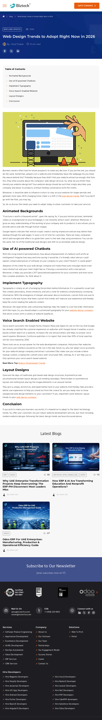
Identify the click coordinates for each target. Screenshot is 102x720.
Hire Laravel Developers (65, 686)
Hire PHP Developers (64, 695)
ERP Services (10, 659)
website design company (81, 310)
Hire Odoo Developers (65, 708)
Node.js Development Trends (31, 363)
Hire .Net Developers (64, 690)
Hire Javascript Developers (17, 686)
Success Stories (45, 654)
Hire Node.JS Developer (65, 681)
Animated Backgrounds (20, 76)
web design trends (70, 196)
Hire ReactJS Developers (16, 704)
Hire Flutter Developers (15, 699)
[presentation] (4, 592)
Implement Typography (20, 86)
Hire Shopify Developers (16, 681)
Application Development (16, 636)
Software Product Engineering (18, 632)
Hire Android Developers (16, 695)
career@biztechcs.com (21, 614)
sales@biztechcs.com (20, 612)
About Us (42, 632)
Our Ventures (44, 636)
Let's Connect (85, 6)
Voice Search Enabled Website (23, 91)
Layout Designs (16, 96)
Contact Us (43, 663)
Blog (11, 16)
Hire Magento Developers (16, 677)
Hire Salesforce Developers (67, 704)
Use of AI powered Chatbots (22, 81)
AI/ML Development (14, 645)
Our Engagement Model (49, 650)
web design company (26, 397)
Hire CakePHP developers (66, 699)
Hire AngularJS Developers (17, 708)
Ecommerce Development (16, 641)
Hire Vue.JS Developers (65, 677)
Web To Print (77, 632)
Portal (74, 636)
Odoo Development (14, 654)
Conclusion (14, 101)
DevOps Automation (14, 650)
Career (41, 659)
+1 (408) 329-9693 (52, 612)
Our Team (42, 641)
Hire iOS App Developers (16, 690)
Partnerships (43, 645)
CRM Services (11, 663)
